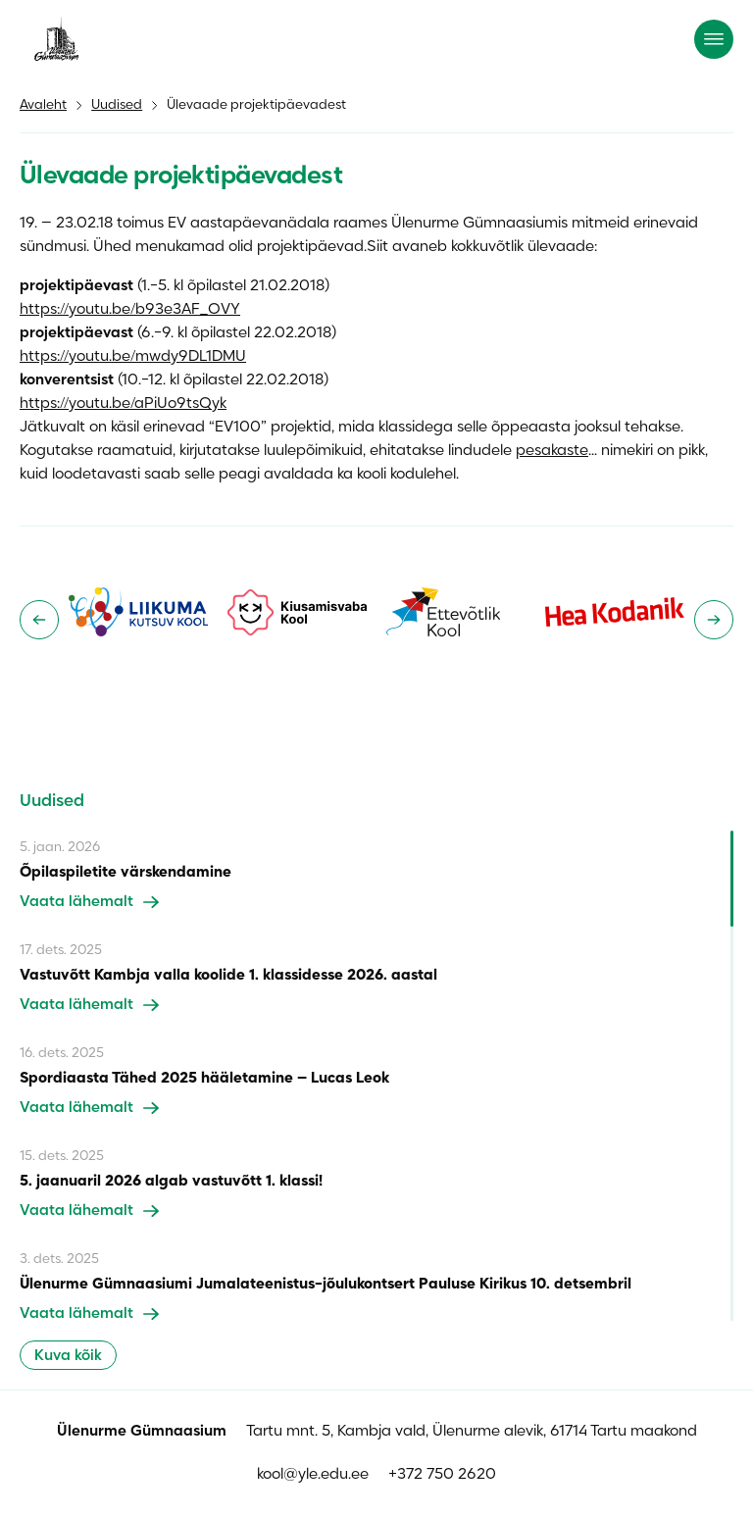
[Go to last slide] (39, 619)
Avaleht (43, 105)
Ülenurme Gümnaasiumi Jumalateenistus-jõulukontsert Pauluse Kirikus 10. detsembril (325, 1284)
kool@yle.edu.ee (313, 1475)
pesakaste (552, 451)
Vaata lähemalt (89, 902)
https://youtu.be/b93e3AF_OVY (130, 310)
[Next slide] (713, 619)
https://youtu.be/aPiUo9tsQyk (123, 404)
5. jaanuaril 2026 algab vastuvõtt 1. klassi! (171, 1181)
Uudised (116, 105)
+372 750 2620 (442, 1475)
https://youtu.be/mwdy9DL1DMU (133, 357)
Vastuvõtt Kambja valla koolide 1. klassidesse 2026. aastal (228, 976)
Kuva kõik (68, 1356)
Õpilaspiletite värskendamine (125, 873)
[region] (376, 1076)
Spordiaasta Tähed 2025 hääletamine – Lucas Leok (204, 1078)
